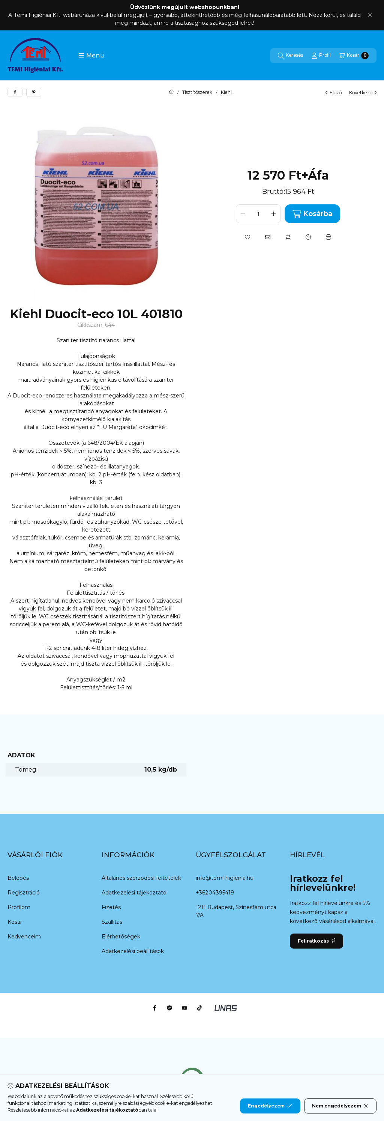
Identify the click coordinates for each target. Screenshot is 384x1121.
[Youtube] (184, 1007)
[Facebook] (154, 1007)
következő (362, 92)
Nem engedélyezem (340, 1106)
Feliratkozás (316, 941)
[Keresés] (290, 55)
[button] (91, 55)
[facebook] (15, 92)
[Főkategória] (171, 92)
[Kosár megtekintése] (354, 55)
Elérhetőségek (121, 936)
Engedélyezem (270, 1106)
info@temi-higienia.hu (225, 878)
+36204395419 (215, 892)
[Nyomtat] (328, 237)
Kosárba (312, 214)
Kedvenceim (24, 936)
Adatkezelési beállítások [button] (133, 951)
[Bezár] (369, 15)
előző (334, 92)
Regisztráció (24, 892)
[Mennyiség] (258, 214)
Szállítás (112, 922)
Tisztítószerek (197, 92)
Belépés (18, 878)
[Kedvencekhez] (247, 237)
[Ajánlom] (267, 237)
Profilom (19, 907)
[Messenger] (169, 1007)
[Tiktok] (199, 1007)
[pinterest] (33, 92)
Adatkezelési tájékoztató (134, 892)
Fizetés (111, 907)
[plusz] (274, 214)
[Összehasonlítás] (288, 237)
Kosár (15, 922)
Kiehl (226, 92)
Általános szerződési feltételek (141, 878)
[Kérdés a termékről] (308, 237)
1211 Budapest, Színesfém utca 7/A (236, 911)
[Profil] (321, 55)
